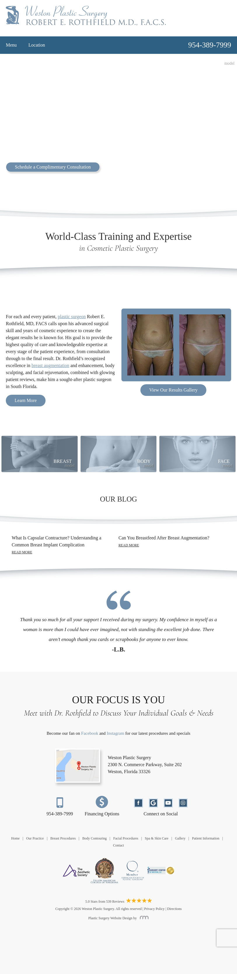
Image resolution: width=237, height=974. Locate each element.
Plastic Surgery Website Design (110, 918)
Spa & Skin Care (156, 838)
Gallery (180, 838)
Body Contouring (94, 838)
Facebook (89, 733)
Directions (174, 909)
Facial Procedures (125, 838)
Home (15, 838)
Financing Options (102, 813)
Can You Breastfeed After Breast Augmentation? (163, 537)
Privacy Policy (154, 909)
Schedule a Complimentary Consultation (53, 166)
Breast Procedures (63, 838)
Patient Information (205, 838)
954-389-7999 (59, 813)
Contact (118, 845)
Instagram (115, 733)
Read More (22, 552)
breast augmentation (50, 365)
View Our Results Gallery (173, 389)
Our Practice (35, 838)
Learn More (26, 400)
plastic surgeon (72, 316)
